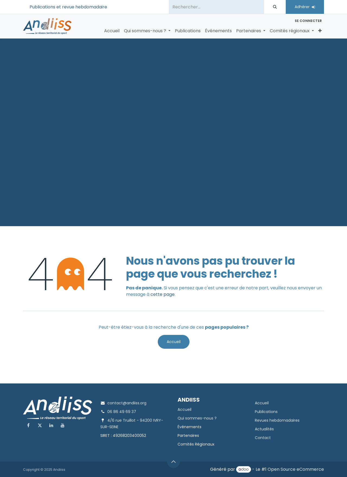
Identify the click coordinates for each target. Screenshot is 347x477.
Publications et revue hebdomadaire (68, 7)
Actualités (264, 429)
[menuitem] (112, 30)
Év (180, 427)
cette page (162, 294)
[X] (40, 425)
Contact (263, 437)
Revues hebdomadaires (277, 420)
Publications (266, 411)
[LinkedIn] (51, 425)
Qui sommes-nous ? (197, 418)
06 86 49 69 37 (121, 411)
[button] (173, 461)
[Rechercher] (275, 7)
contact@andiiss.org (126, 403)
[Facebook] (28, 425)
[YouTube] (62, 425)
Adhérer (305, 6)
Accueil (174, 341)
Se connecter (308, 20)
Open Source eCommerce (296, 469)
